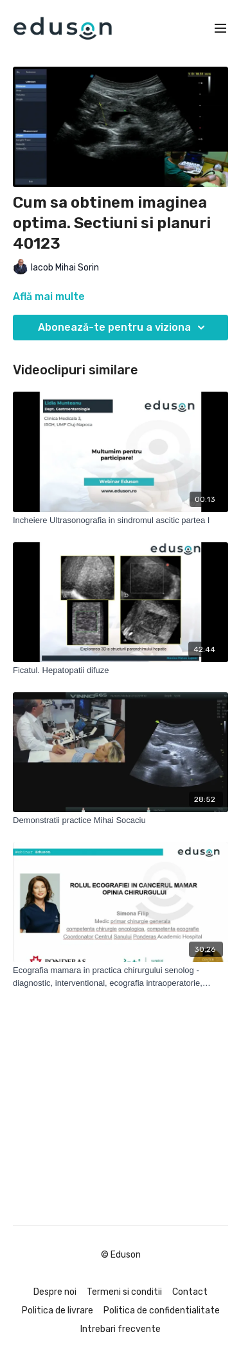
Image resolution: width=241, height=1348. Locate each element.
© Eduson (121, 1255)
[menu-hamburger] (220, 29)
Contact (190, 1291)
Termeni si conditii (124, 1291)
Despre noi (54, 1291)
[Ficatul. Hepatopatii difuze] (120, 670)
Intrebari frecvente (120, 1329)
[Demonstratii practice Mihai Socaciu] (120, 820)
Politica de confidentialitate (161, 1310)
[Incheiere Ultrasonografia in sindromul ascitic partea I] (120, 520)
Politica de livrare (57, 1310)
